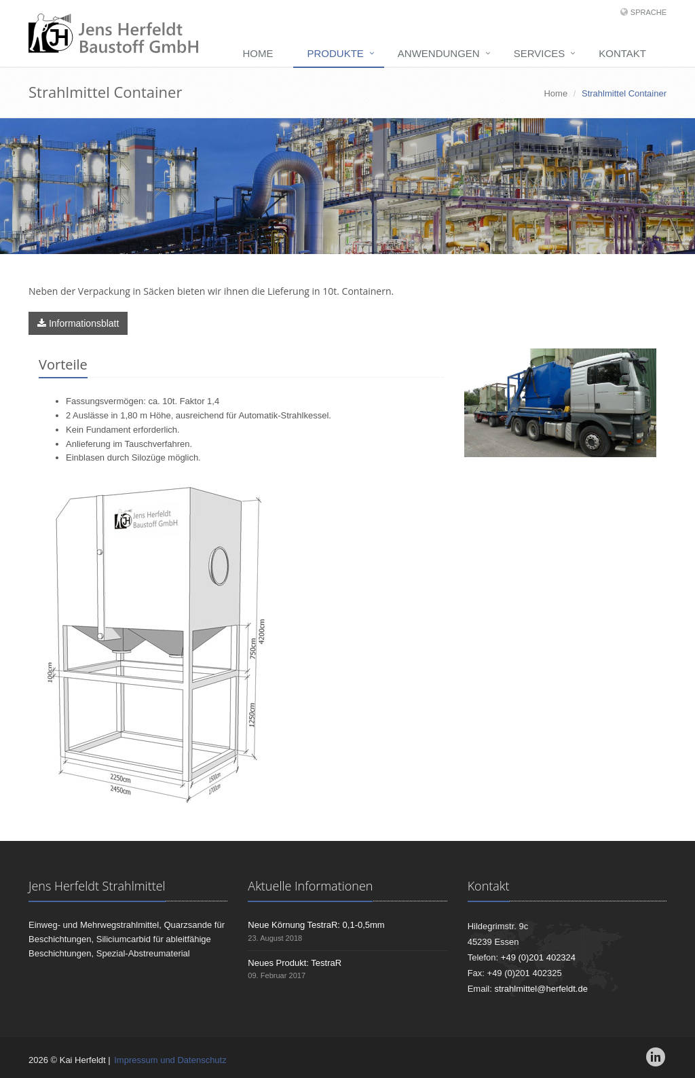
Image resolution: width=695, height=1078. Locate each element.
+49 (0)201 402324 (538, 957)
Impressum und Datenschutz (170, 1060)
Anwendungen (439, 53)
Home (257, 53)
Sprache (648, 12)
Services (539, 53)
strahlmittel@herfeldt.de (540, 989)
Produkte (335, 53)
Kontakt (622, 53)
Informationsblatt (78, 323)
